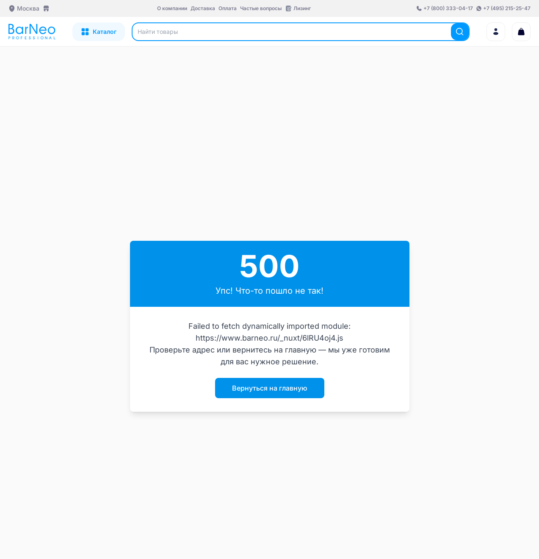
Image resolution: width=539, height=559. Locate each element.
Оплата (227, 8)
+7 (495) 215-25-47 (507, 8)
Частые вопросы (261, 8)
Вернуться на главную (269, 388)
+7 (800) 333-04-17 (448, 8)
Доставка (203, 8)
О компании (172, 8)
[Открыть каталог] (98, 31)
